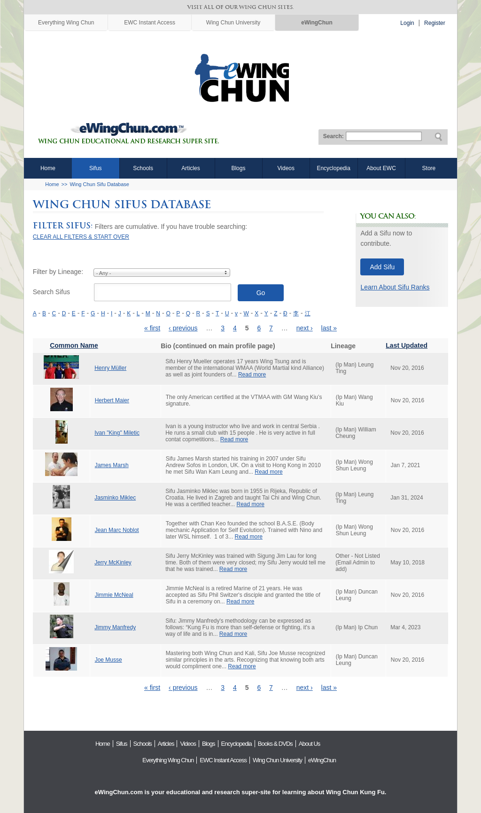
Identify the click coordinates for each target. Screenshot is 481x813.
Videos (286, 168)
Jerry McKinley (113, 562)
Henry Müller (110, 368)
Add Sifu (382, 267)
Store (429, 168)
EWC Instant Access (149, 22)
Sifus (95, 168)
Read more (252, 374)
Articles (190, 168)
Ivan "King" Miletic (117, 433)
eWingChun (317, 22)
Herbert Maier (112, 400)
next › (304, 328)
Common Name (74, 345)
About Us (309, 743)
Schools (143, 168)
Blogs (238, 168)
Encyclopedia (333, 168)
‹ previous (183, 328)
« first (152, 328)
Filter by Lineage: (58, 271)
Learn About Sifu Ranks (394, 287)
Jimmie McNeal (114, 595)
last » (329, 328)
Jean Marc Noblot (117, 530)
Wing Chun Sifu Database (99, 184)
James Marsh (112, 465)
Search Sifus (51, 292)
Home (47, 168)
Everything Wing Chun (66, 22)
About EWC (381, 168)
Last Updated (406, 345)
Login (407, 23)
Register (434, 23)
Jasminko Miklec (115, 497)
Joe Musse (108, 660)
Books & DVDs (275, 743)
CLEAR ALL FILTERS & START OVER (81, 237)
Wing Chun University (233, 22)
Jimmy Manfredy (115, 627)
